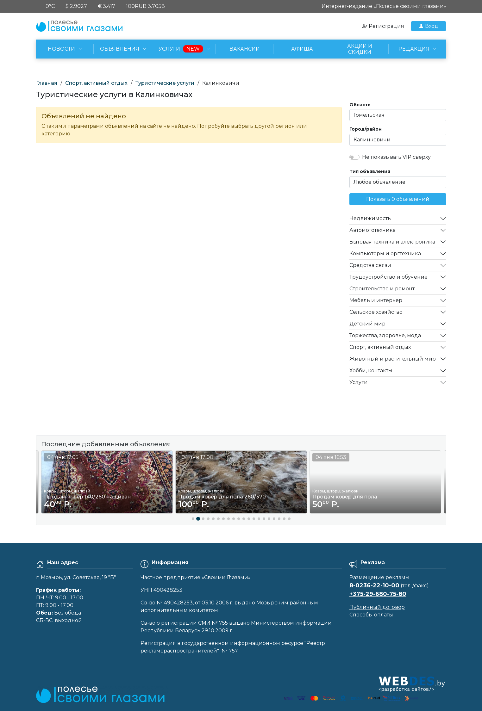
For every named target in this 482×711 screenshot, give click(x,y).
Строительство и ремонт (382, 289)
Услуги (358, 382)
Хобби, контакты (370, 371)
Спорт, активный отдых (96, 83)
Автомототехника (372, 230)
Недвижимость (370, 218)
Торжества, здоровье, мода (385, 335)
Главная (46, 83)
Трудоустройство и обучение (388, 277)
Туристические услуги (164, 83)
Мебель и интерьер (375, 300)
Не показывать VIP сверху (396, 157)
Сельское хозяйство (376, 312)
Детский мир (367, 324)
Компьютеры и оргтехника (385, 253)
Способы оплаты (371, 615)
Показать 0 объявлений (397, 199)
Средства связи (370, 265)
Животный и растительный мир (392, 359)
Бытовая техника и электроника (392, 242)
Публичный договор (377, 607)
